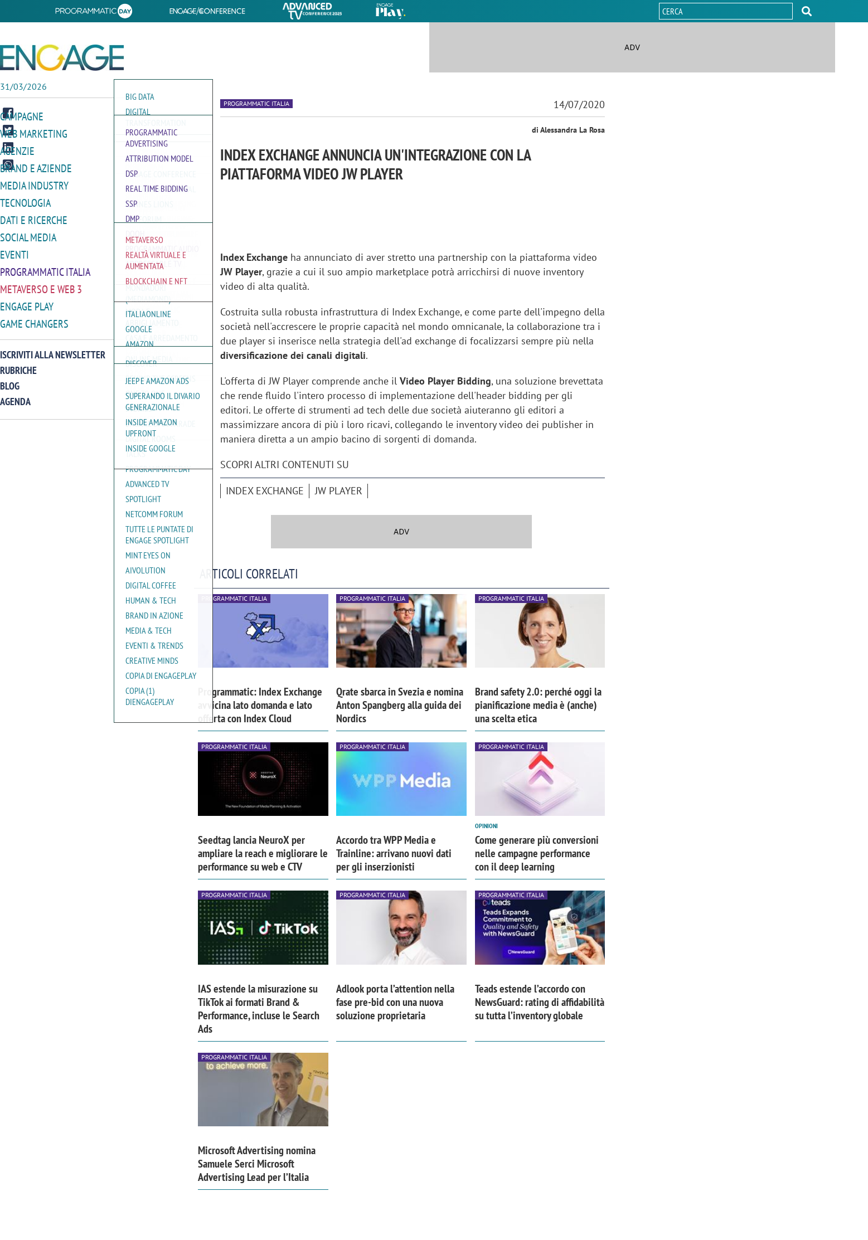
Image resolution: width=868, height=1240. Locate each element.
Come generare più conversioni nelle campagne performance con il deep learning (537, 853)
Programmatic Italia (45, 272)
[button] (806, 11)
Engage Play (27, 306)
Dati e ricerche (33, 220)
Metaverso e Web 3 (41, 289)
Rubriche (18, 370)
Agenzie (17, 151)
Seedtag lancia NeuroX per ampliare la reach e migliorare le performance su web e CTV (263, 853)
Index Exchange (265, 490)
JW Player (338, 490)
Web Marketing (33, 134)
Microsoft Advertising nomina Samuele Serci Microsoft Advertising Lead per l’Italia (257, 1164)
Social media (28, 237)
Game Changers (34, 324)
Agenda (15, 401)
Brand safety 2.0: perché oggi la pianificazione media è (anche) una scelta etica (538, 705)
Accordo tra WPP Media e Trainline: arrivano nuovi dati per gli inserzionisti (394, 853)
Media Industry (34, 185)
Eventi (14, 254)
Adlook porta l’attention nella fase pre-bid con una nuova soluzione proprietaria (395, 1002)
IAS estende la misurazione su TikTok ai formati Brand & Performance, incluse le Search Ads (258, 1008)
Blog (10, 386)
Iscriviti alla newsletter (52, 354)
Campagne (21, 116)
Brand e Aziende (36, 168)
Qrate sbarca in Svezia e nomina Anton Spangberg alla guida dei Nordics (399, 705)
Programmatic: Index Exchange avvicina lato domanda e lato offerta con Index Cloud (260, 705)
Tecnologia (25, 203)
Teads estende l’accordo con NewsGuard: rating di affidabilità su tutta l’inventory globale (539, 1002)
